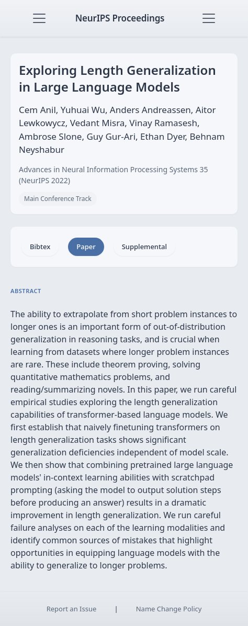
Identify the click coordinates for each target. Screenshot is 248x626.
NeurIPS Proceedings (120, 18)
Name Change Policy (169, 608)
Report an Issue (72, 608)
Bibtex (40, 246)
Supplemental (144, 246)
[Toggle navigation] (39, 18)
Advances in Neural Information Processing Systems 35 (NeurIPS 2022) (113, 174)
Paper (85, 246)
